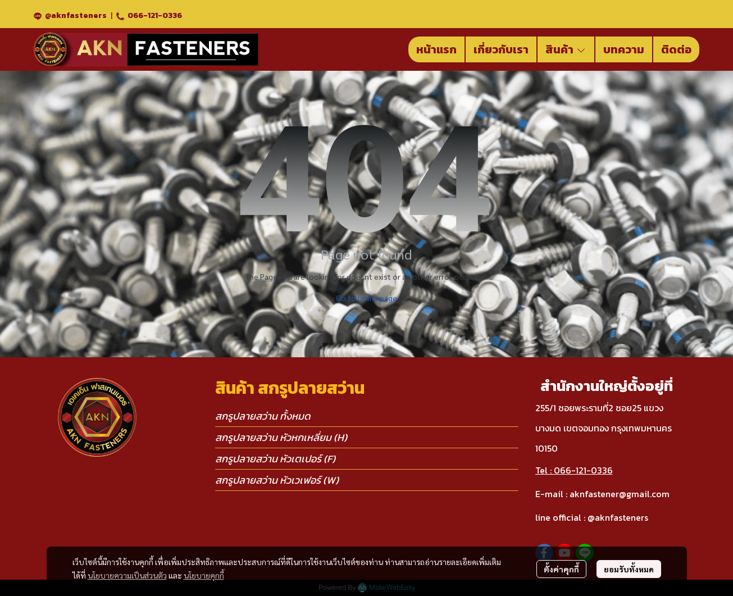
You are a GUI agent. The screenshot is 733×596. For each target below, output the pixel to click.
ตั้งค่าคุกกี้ (561, 569)
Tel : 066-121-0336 (574, 470)
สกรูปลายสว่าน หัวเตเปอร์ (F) (275, 458)
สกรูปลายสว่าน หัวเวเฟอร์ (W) (277, 480)
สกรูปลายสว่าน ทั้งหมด (263, 416)
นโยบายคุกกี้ (204, 575)
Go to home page (366, 298)
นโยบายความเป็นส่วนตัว (127, 575)
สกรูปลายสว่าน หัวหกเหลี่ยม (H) (281, 437)
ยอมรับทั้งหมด (629, 569)
